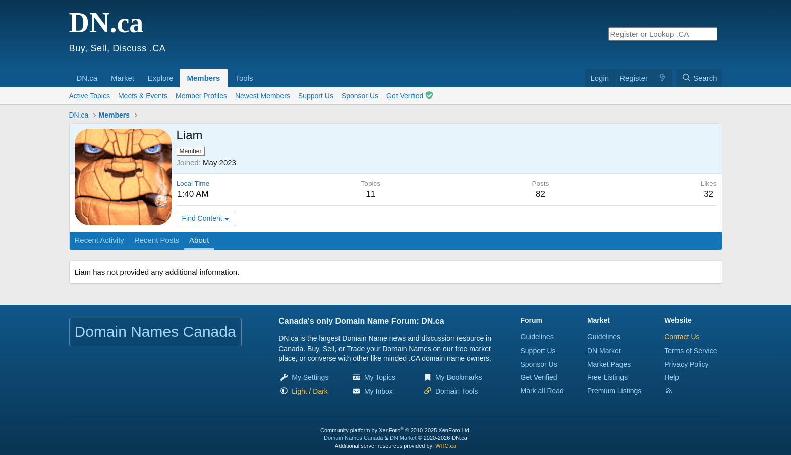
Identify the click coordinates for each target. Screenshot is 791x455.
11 (370, 194)
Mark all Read (542, 391)
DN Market (604, 351)
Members (203, 78)
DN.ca (87, 78)
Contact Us (681, 337)
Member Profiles (201, 96)
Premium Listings (614, 391)
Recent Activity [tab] (99, 240)
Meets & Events (142, 96)
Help (671, 377)
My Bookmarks (458, 377)
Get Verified (409, 95)
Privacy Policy (686, 364)
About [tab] (199, 240)
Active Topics (89, 96)
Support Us (315, 96)
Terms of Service (690, 351)
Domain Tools (456, 391)
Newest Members (262, 96)
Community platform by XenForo (395, 430)
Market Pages (609, 364)
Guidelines (537, 337)
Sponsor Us (360, 96)
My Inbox (378, 391)
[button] (100, 73)
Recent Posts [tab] (156, 240)
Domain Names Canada (353, 438)
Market (122, 78)
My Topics (380, 377)
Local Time (193, 183)
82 (540, 194)
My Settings (310, 377)
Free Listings (607, 377)
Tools (244, 78)
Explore (161, 78)
